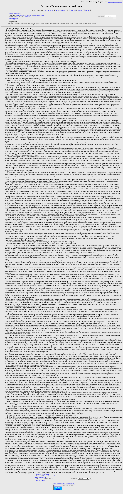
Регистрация (49, 10)
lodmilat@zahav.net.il (38, 15)
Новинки (80, 10)
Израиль (15, 18)
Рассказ (11, 18)
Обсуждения (72, 10)
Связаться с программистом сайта (63, 484)
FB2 (14, 19)
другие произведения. (115, 2)
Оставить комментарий (15, 13)
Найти (57, 10)
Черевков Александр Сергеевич (23, 15)
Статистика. (27, 16)
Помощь (87, 10)
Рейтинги (63, 10)
